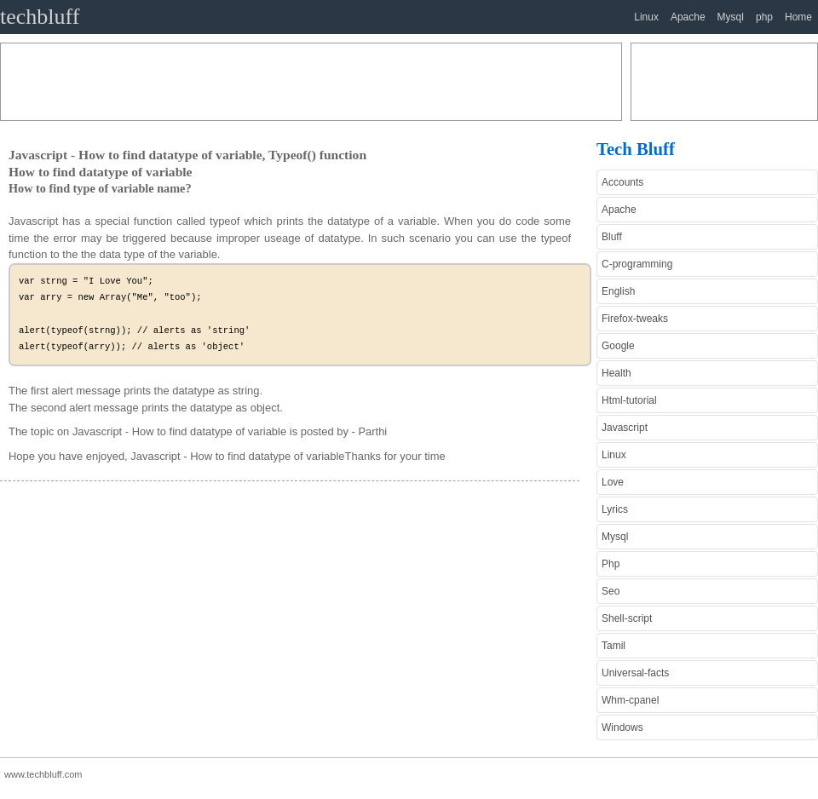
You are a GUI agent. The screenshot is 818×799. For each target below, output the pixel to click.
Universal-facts (635, 673)
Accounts (622, 182)
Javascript (625, 428)
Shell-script (627, 618)
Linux (646, 17)
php (764, 17)
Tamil (613, 646)
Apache (688, 17)
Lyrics (615, 509)
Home (798, 17)
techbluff (39, 16)
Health (616, 373)
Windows (622, 727)
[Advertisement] (311, 81)
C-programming (637, 264)
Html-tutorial (629, 400)
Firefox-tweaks (635, 319)
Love (613, 482)
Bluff (612, 237)
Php (610, 564)
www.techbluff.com (43, 774)
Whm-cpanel (630, 700)
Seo (610, 591)
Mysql (730, 17)
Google (618, 346)
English (618, 291)
